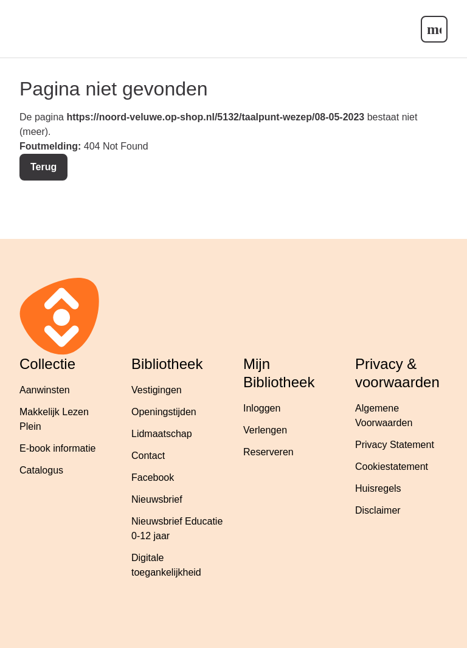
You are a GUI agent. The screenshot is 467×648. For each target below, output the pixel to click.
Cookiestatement (391, 466)
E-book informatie (57, 448)
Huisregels (378, 488)
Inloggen (261, 408)
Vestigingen (156, 390)
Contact (148, 455)
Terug (43, 167)
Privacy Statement (394, 444)
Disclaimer (378, 510)
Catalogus (41, 470)
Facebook (152, 477)
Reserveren (268, 452)
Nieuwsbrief (156, 499)
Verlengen (265, 430)
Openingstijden (163, 412)
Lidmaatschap (161, 434)
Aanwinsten (44, 390)
